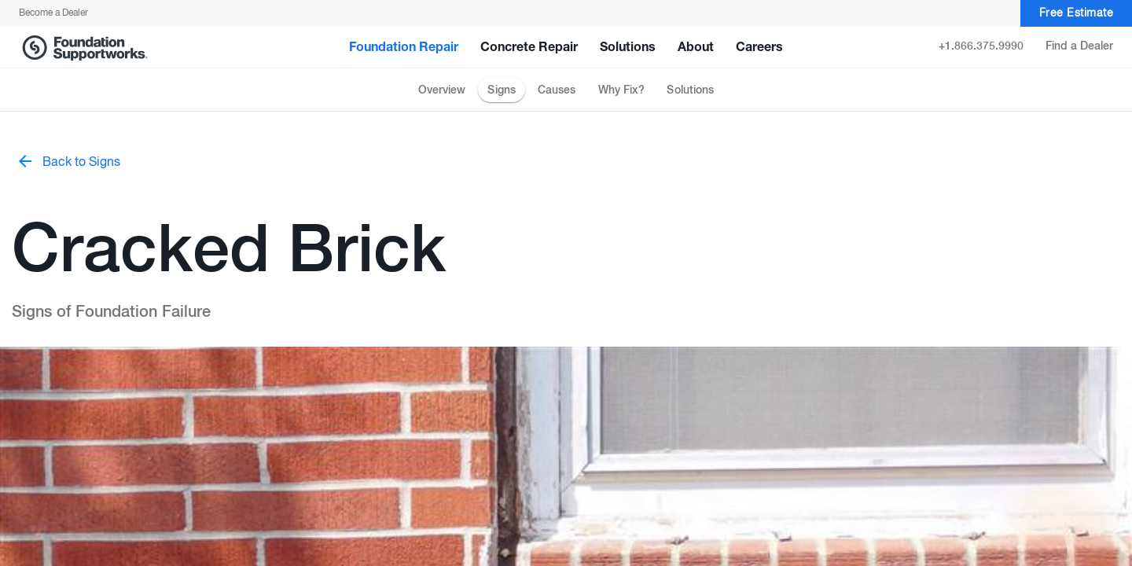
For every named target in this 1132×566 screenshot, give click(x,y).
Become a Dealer (53, 13)
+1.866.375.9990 (981, 46)
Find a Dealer (1079, 46)
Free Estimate (1076, 14)
